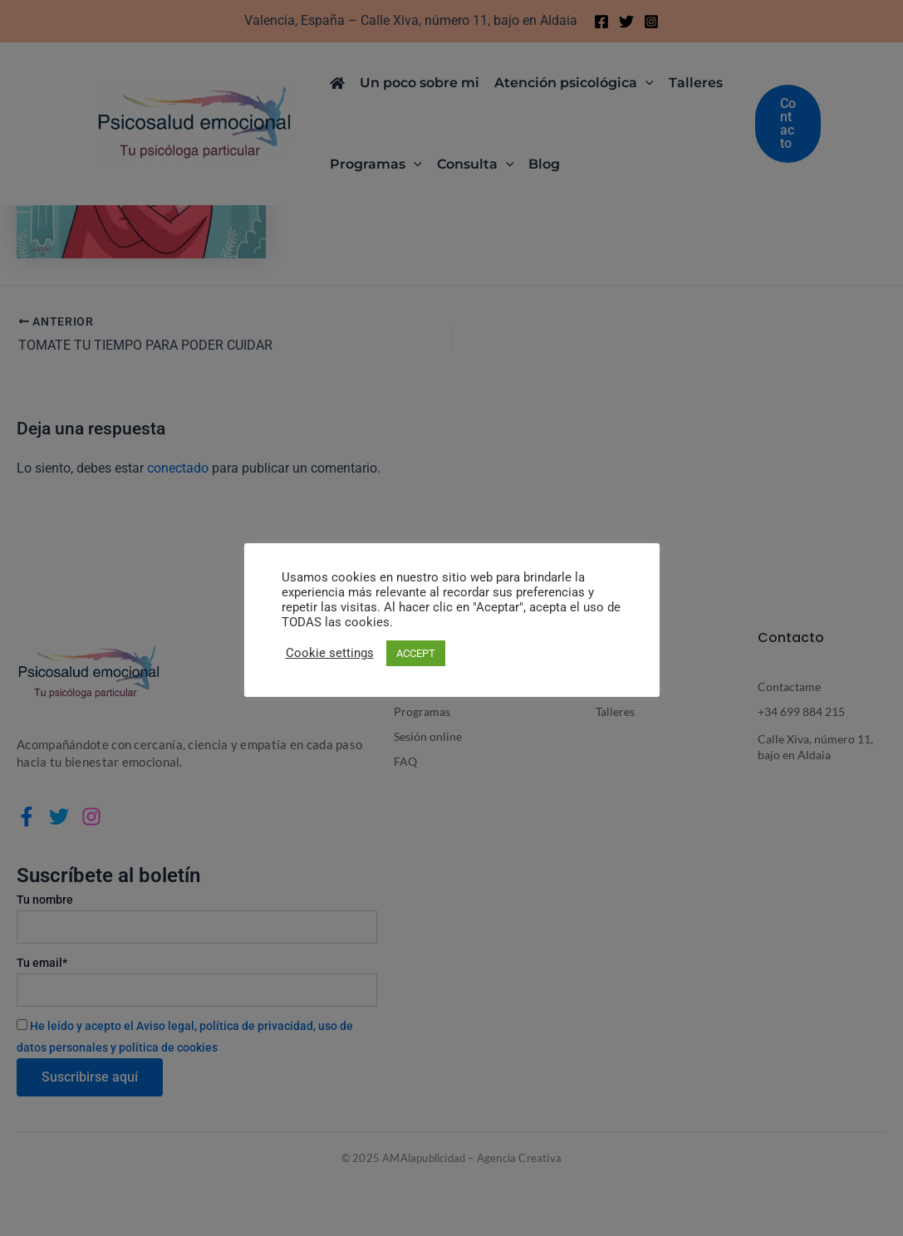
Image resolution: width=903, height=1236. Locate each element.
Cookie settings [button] (330, 652)
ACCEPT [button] (415, 653)
